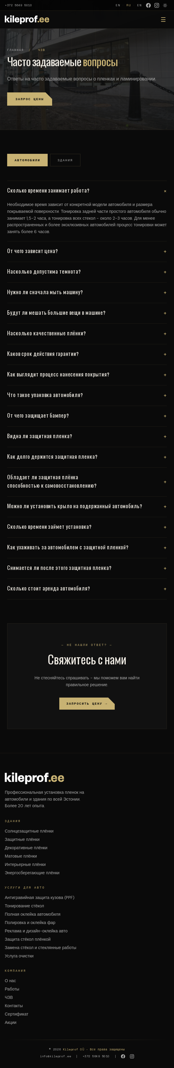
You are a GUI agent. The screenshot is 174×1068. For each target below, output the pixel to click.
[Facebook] (148, 5)
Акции (10, 1022)
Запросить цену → (87, 703)
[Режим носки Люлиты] (165, 5)
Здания (65, 160)
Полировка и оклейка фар (30, 922)
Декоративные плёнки (26, 847)
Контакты (14, 1005)
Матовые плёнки (21, 856)
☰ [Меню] (163, 20)
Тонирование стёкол (24, 906)
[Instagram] (157, 5)
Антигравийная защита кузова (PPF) (39, 897)
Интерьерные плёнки (25, 864)
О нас (10, 980)
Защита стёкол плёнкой (28, 939)
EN (118, 5)
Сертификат (16, 1014)
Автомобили (27, 160)
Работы (12, 989)
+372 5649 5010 (18, 5)
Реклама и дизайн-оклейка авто (36, 931)
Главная (15, 50)
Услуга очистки (19, 956)
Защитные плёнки (22, 839)
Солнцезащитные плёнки (29, 831)
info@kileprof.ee (55, 1056)
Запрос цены (29, 99)
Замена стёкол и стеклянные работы (40, 947)
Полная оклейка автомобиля (32, 914)
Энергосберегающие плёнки (32, 872)
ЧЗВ (9, 997)
